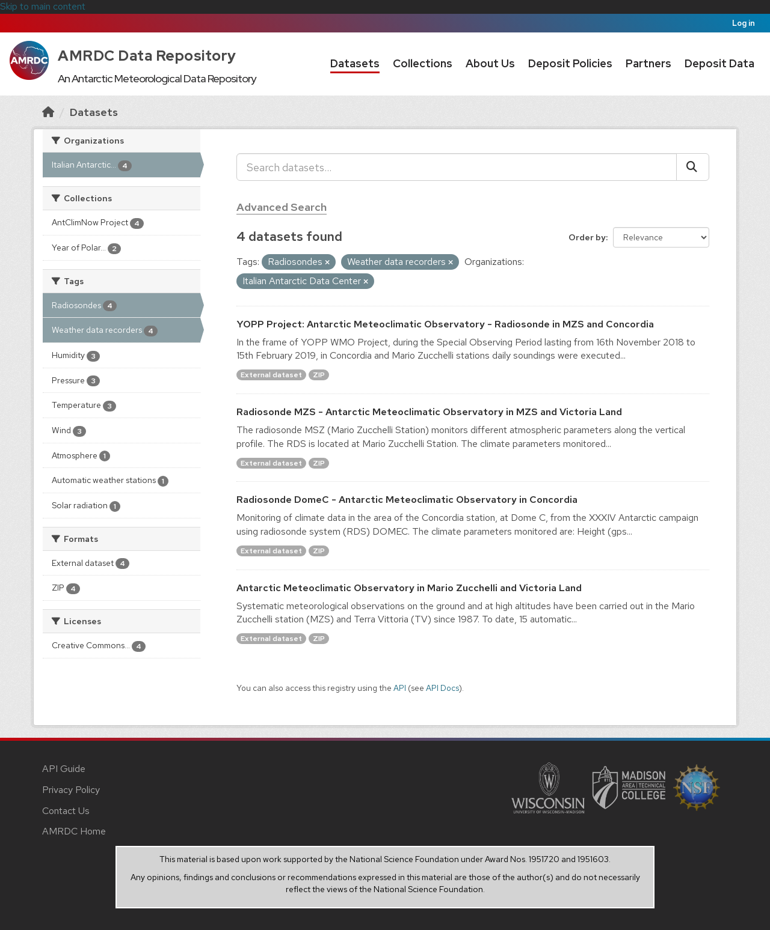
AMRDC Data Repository (147, 55)
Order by (587, 237)
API (399, 687)
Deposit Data (719, 63)
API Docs (442, 687)
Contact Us (66, 810)
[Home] (48, 112)
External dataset (271, 375)
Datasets (355, 63)
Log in (743, 23)
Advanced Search (281, 207)
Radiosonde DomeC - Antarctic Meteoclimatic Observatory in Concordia (407, 499)
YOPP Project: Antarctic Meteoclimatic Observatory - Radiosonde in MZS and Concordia (445, 324)
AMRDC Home (74, 831)
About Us (490, 63)
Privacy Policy (71, 789)
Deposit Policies (570, 63)
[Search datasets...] (456, 167)
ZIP (319, 375)
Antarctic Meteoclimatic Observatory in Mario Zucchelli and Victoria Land (409, 588)
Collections (422, 63)
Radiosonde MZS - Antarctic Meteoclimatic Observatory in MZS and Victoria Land (429, 412)
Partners (648, 63)
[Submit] (692, 167)
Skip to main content (42, 6)
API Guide (63, 768)
